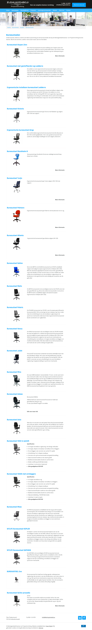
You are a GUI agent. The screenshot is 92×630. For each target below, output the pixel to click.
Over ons (61, 10)
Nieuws (55, 10)
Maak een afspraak (79, 5)
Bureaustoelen (30, 27)
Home (8, 10)
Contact (68, 10)
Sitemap (41, 628)
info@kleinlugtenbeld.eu (63, 5)
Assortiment (15, 10)
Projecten (33, 10)
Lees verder (36, 52)
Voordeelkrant (24, 10)
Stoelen (22, 27)
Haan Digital (49, 626)
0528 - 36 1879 (65, 3)
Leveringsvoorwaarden (44, 10)
